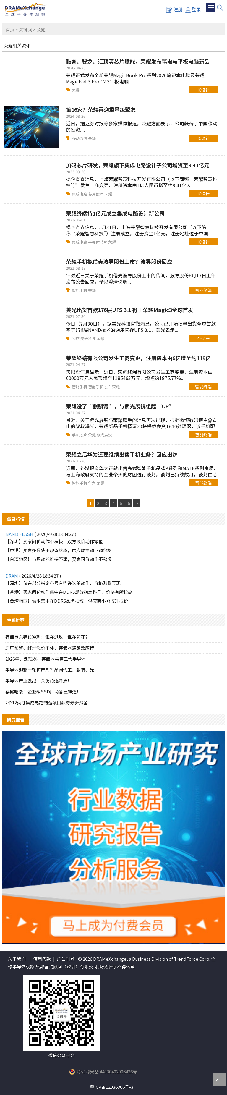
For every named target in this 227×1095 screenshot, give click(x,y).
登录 (193, 9)
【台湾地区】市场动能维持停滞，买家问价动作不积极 (58, 559)
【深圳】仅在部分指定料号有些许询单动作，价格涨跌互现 (63, 583)
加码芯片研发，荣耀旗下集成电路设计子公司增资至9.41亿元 (137, 165)
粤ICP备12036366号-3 (111, 1087)
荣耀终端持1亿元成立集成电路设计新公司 (115, 213)
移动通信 (80, 138)
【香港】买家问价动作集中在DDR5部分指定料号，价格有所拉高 (68, 592)
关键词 (25, 29)
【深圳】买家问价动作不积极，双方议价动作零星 (54, 541)
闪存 (76, 338)
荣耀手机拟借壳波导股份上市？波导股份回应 (119, 261)
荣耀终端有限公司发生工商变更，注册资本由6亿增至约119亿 (138, 358)
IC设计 (203, 90)
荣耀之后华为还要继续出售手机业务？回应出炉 (122, 454)
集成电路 (80, 194)
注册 (174, 9)
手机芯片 (80, 435)
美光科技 (88, 338)
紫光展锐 (104, 435)
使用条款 (42, 959)
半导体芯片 (98, 242)
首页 (10, 29)
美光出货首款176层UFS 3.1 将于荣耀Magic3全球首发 (129, 309)
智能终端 (203, 290)
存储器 (203, 338)
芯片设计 (96, 194)
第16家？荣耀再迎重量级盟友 (101, 109)
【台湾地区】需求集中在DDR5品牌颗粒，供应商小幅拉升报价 (66, 601)
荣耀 (76, 90)
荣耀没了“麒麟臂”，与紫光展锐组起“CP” (120, 406)
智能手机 (80, 290)
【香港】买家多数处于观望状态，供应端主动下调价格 (58, 550)
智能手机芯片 (100, 386)
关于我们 (17, 959)
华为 (92, 483)
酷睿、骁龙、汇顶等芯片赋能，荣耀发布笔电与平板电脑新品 (138, 61)
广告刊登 (66, 959)
